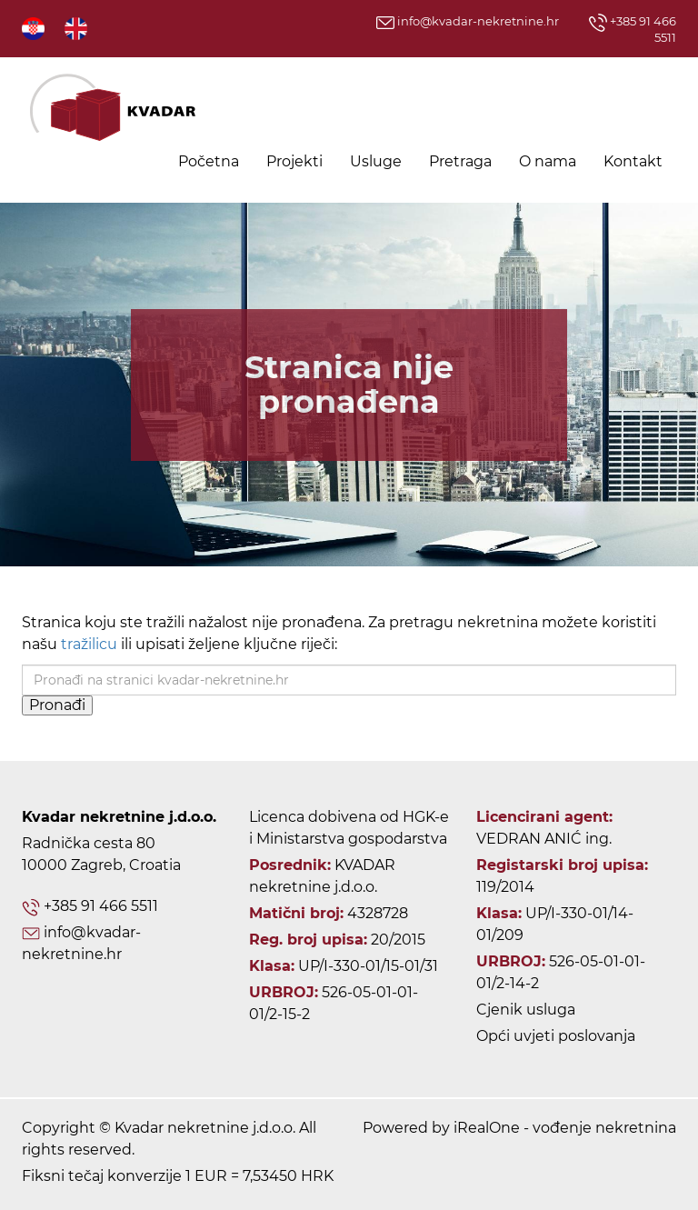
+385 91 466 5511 (101, 906)
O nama (547, 161)
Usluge (376, 161)
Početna (208, 161)
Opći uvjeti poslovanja (555, 1036)
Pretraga (460, 161)
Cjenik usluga (525, 1009)
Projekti (294, 161)
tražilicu (89, 644)
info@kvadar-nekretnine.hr (467, 21)
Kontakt (633, 161)
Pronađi (57, 705)
